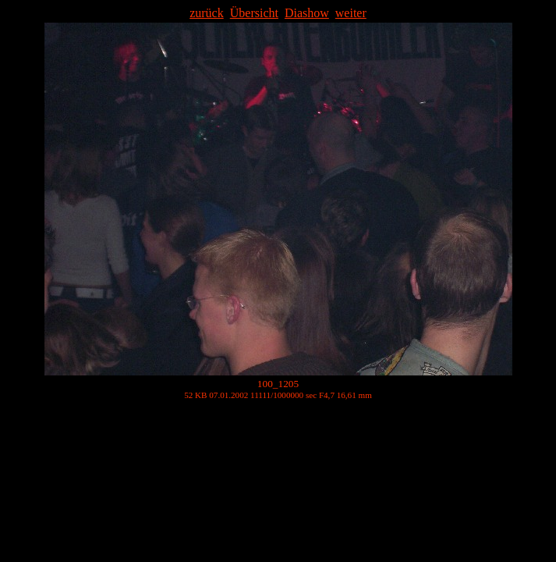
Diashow (307, 13)
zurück (206, 13)
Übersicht (254, 13)
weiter (351, 13)
